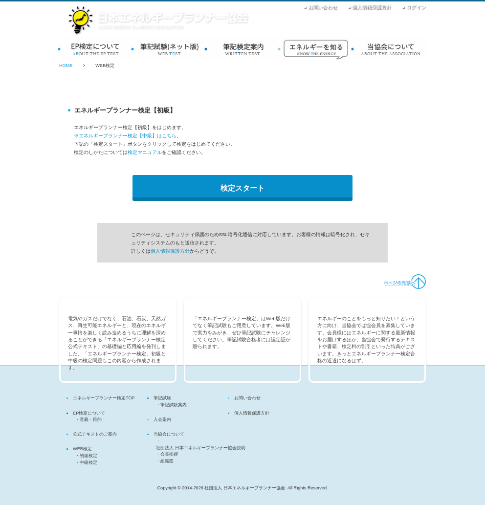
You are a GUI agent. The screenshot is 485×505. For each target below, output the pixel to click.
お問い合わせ (322, 7)
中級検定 (88, 462)
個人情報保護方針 (371, 7)
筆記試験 (162, 397)
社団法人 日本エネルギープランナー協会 (158, 20)
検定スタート (242, 188)
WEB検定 (169, 48)
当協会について (389, 48)
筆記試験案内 (173, 404)
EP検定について (96, 48)
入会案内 (316, 48)
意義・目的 (91, 419)
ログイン (416, 7)
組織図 (167, 461)
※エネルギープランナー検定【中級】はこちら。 (127, 135)
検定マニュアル (145, 152)
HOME (65, 65)
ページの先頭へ (404, 281)
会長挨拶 (169, 454)
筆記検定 (242, 48)
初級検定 (88, 455)
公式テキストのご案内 (95, 434)
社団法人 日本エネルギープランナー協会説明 (200, 447)
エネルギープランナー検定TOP (104, 397)
